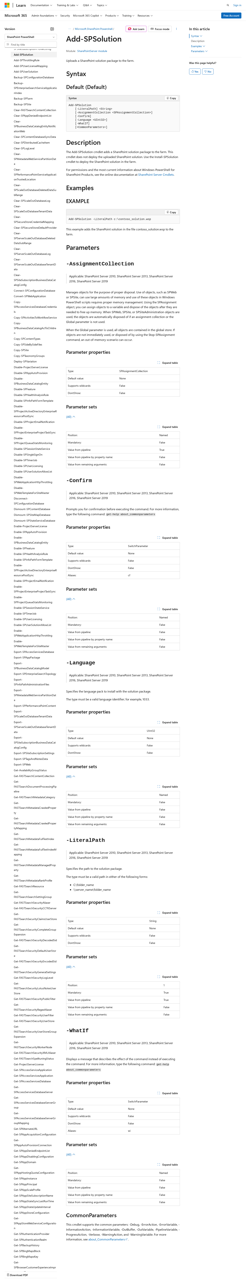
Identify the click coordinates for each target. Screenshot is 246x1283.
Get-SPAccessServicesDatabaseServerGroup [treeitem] (35, 1102)
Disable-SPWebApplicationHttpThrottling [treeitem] (33, 479)
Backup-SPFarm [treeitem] (23, 98)
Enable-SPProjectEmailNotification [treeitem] (34, 581)
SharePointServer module (92, 51)
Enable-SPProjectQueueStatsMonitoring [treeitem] (33, 599)
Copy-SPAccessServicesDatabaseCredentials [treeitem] (35, 307)
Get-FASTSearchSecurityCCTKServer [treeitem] (35, 908)
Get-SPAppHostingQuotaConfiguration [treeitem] (34, 1170)
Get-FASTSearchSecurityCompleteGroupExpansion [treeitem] (35, 929)
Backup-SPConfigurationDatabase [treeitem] (34, 77)
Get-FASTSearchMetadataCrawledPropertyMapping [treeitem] (35, 823)
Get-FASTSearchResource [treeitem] (29, 886)
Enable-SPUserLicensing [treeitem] (28, 619)
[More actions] (176, 29)
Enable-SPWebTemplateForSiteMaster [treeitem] (31, 643)
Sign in (237, 5)
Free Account (231, 15)
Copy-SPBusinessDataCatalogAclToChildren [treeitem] (35, 328)
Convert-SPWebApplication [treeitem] (30, 296)
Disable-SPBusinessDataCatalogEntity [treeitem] (31, 381)
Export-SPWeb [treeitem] (22, 764)
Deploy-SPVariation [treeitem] (25, 361)
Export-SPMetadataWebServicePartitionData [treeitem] (35, 695)
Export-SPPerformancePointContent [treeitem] (35, 706)
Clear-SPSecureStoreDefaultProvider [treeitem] (35, 227)
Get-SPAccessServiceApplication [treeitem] (33, 1070)
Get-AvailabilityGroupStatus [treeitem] (30, 770)
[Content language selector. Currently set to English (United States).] (22, 1262)
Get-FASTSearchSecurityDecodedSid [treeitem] (35, 940)
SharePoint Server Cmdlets (156, 174)
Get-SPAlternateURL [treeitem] (26, 1129)
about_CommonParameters (106, 1239)
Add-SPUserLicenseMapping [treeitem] (30, 66)
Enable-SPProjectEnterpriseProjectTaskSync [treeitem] (35, 589)
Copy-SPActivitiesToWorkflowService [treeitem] (35, 317)
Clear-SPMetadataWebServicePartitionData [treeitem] (35, 159)
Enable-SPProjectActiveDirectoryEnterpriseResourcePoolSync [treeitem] (35, 570)
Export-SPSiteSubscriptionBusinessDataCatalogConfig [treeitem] (35, 742)
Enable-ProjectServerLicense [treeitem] (30, 526)
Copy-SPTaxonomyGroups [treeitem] (29, 356)
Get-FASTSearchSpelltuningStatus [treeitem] (34, 1058)
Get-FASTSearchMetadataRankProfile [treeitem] (33, 878)
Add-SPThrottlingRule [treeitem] (26, 60)
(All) (70, 417)
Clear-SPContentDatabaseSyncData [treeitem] (35, 137)
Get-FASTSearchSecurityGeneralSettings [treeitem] (35, 969)
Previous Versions (35, 1271)
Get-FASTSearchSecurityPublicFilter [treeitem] (35, 999)
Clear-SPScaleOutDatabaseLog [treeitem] (32, 200)
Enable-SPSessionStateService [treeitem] (31, 608)
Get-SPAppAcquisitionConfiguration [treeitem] (35, 1134)
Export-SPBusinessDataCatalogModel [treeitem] (31, 665)
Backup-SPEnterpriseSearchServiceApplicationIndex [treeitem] (35, 88)
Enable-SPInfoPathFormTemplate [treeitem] (33, 559)
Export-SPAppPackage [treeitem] (27, 657)
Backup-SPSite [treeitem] (22, 104)
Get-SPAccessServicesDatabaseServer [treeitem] (33, 1089)
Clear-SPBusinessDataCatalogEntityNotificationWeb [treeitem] (35, 126)
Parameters (199, 51)
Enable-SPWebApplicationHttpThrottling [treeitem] (33, 633)
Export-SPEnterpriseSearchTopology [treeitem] (35, 674)
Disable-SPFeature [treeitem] (24, 389)
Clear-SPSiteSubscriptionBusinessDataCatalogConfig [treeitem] (35, 280)
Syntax (196, 36)
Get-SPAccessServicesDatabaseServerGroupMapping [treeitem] (35, 1118)
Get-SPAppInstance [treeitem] (25, 1178)
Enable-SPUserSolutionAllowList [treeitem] (32, 625)
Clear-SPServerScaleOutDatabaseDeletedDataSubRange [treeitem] (34, 238)
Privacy (84, 1271)
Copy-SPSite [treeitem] (21, 350)
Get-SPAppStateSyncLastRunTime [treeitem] (34, 1201)
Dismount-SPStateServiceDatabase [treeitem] (34, 520)
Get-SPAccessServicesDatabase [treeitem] (32, 1081)
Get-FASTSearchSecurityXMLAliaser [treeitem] (35, 1053)
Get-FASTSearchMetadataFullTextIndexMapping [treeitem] (35, 849)
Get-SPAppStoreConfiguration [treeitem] (31, 1212)
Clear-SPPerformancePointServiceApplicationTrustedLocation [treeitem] (35, 174)
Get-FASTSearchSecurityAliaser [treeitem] (32, 902)
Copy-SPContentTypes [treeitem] (27, 338)
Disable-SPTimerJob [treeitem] (25, 460)
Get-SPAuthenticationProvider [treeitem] (31, 1234)
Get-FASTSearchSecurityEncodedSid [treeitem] (35, 961)
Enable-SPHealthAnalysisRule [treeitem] (31, 554)
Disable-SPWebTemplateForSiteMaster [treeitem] (31, 490)
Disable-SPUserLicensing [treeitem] (28, 466)
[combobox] (31, 37)
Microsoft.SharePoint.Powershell (93, 29)
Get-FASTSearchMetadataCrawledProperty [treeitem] (35, 808)
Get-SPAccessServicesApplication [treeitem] (33, 1075)
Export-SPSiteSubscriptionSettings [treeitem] (34, 753)
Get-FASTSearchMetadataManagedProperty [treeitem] (35, 865)
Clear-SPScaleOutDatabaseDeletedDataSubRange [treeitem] (35, 190)
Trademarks (159, 1271)
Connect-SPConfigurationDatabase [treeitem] (34, 290)
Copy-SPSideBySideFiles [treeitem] (28, 344)
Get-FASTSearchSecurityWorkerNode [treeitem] (33, 1044)
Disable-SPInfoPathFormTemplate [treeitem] (33, 400)
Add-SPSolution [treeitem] (23, 54)
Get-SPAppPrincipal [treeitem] (25, 1184)
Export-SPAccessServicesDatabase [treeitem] (34, 652)
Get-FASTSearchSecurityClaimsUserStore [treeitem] (35, 916)
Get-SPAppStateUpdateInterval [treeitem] (32, 1207)
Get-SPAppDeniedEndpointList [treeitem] (32, 1151)
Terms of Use (140, 1271)
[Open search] (228, 5)
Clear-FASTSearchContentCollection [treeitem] (35, 110)
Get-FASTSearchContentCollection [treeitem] (34, 776)
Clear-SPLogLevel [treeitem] (24, 148)
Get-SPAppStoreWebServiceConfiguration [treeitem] (35, 1223)
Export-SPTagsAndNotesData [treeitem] (31, 759)
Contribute (68, 1271)
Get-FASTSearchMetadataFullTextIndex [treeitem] (34, 836)
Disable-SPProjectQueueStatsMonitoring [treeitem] (33, 440)
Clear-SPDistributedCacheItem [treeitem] (32, 142)
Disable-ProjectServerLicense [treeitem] (31, 367)
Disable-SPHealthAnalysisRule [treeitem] (31, 395)
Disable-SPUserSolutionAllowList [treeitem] (33, 471)
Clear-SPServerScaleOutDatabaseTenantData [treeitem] (35, 264)
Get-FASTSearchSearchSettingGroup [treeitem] (33, 894)
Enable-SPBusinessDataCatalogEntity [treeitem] (31, 540)
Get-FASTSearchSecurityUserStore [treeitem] (34, 1021)
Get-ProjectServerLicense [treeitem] (29, 1064)
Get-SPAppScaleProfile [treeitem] (27, 1190)
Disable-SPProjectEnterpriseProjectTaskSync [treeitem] (35, 430)
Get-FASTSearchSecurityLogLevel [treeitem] (33, 977)
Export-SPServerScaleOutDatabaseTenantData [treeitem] (35, 727)
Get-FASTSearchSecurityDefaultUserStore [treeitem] (35, 951)
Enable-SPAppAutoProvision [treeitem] (30, 532)
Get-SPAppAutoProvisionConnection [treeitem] (33, 1142)
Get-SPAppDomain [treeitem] (25, 1162)
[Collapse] (52, 28)
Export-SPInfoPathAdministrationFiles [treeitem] (31, 682)
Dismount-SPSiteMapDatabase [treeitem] (32, 515)
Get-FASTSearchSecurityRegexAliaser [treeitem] (33, 1007)
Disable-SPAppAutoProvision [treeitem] (31, 373)
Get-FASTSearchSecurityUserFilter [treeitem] (34, 1015)
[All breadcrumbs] (69, 29)
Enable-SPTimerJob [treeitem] (25, 613)
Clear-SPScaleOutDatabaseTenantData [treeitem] (33, 208)
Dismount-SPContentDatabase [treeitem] (32, 509)
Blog (52, 1271)
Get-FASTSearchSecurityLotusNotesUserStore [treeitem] (35, 988)
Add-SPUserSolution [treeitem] (26, 71)
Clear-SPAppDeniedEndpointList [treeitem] (33, 115)
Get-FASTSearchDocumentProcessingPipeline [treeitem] (35, 786)
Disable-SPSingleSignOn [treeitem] (28, 454)
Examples (198, 46)
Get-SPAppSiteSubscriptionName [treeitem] (33, 1195)
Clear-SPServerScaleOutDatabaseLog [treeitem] (32, 251)
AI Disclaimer (12, 1271)
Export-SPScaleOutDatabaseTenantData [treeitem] (33, 713)
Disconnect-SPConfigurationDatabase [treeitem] (29, 501)
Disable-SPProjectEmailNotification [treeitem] (34, 422)
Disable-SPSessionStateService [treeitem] (32, 449)
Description (197, 41)
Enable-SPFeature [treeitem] (24, 548)
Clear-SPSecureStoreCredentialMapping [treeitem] (34, 219)
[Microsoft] (7, 5)
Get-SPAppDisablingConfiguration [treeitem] (34, 1156)
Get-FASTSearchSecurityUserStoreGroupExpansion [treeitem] (35, 1031)
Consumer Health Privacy (110, 1271)
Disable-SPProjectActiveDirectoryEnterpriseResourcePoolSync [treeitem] (35, 411)
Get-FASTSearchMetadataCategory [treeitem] (34, 797)
